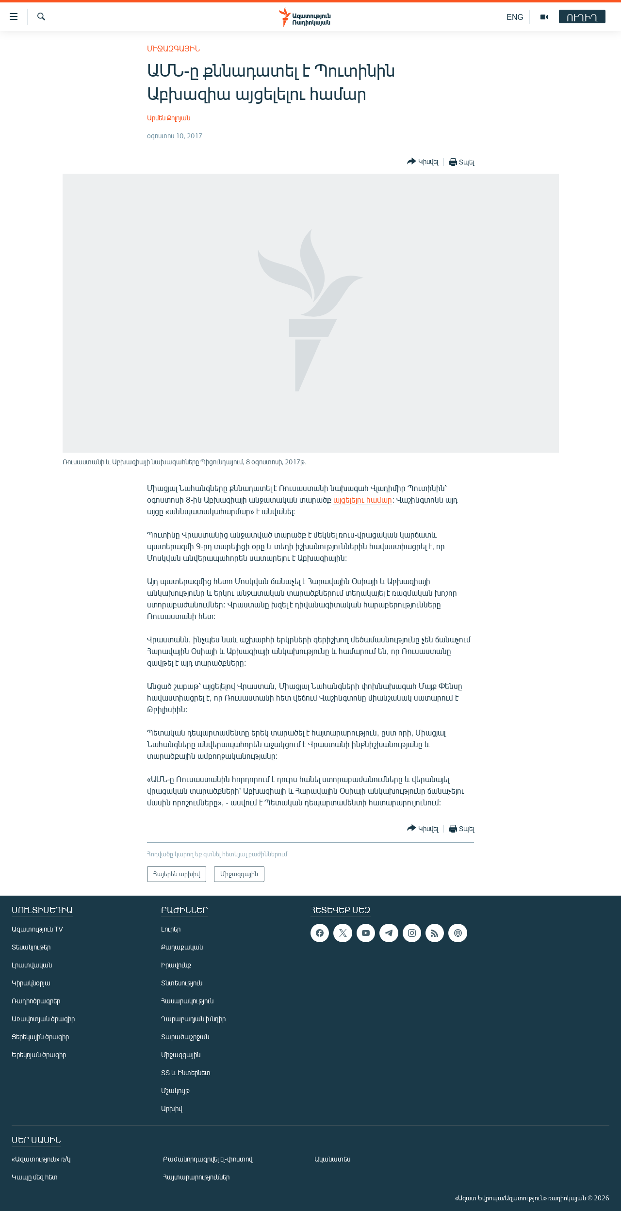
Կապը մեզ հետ (35, 1177)
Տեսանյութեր (31, 947)
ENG (515, 16)
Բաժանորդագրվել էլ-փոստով (207, 1159)
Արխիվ (171, 1108)
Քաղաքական (182, 947)
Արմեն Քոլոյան (168, 118)
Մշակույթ (175, 1090)
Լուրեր (170, 929)
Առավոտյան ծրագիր (43, 1019)
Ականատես (332, 1159)
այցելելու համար (362, 499)
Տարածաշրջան (185, 1036)
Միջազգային (173, 48)
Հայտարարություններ (196, 1177)
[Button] (422, 162)
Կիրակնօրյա (31, 983)
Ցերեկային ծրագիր (40, 1036)
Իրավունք (176, 965)
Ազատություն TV (37, 929)
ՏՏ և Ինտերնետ (186, 1072)
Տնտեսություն (181, 983)
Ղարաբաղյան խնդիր (193, 1019)
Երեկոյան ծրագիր (39, 1054)
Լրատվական (32, 965)
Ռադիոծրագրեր (36, 1001)
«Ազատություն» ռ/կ (41, 1159)
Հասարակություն (187, 1001)
